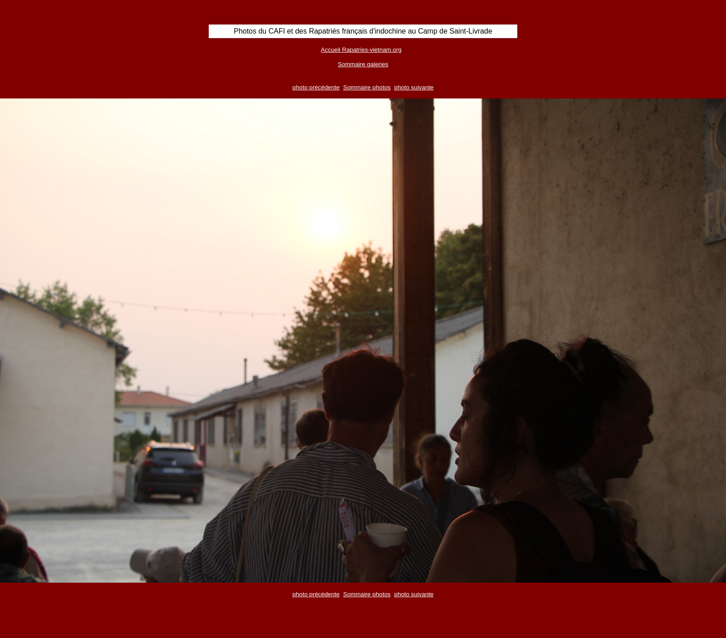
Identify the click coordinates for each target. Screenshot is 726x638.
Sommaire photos (366, 87)
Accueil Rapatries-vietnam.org (361, 49)
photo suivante (414, 87)
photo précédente (316, 87)
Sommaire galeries (363, 64)
